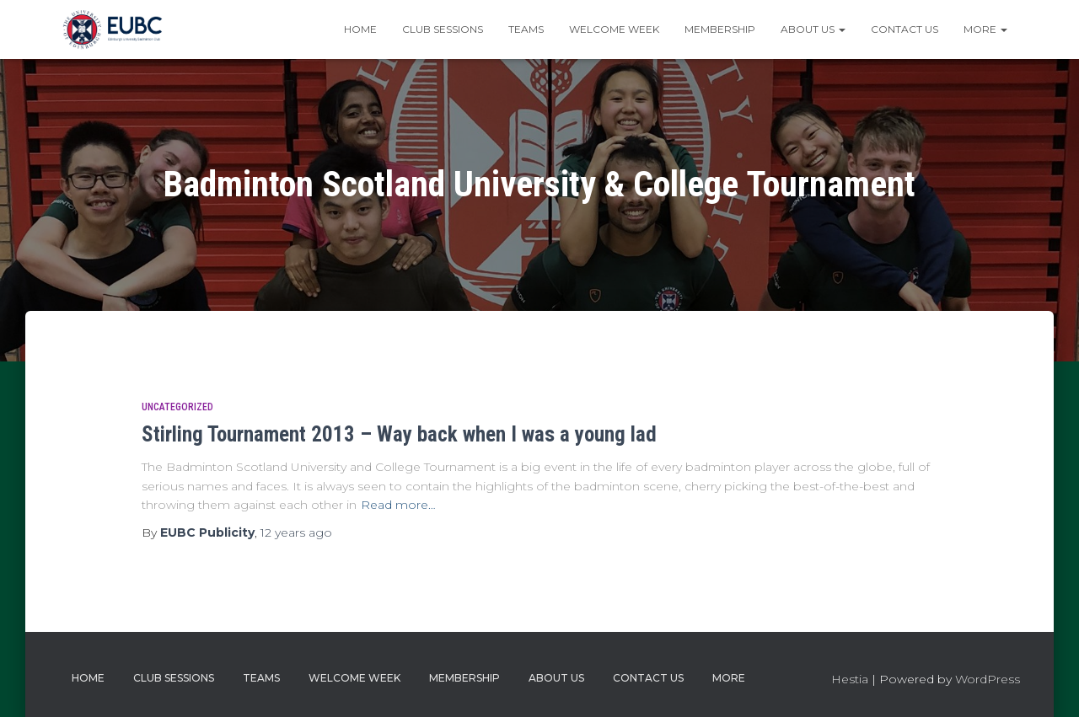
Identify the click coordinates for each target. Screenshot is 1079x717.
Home (360, 29)
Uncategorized (177, 407)
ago (296, 532)
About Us (813, 29)
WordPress (987, 679)
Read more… (398, 504)
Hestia (849, 679)
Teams (526, 29)
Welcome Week (614, 29)
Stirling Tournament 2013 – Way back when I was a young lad (399, 434)
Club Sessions (442, 29)
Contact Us (904, 29)
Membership (719, 29)
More (985, 29)
